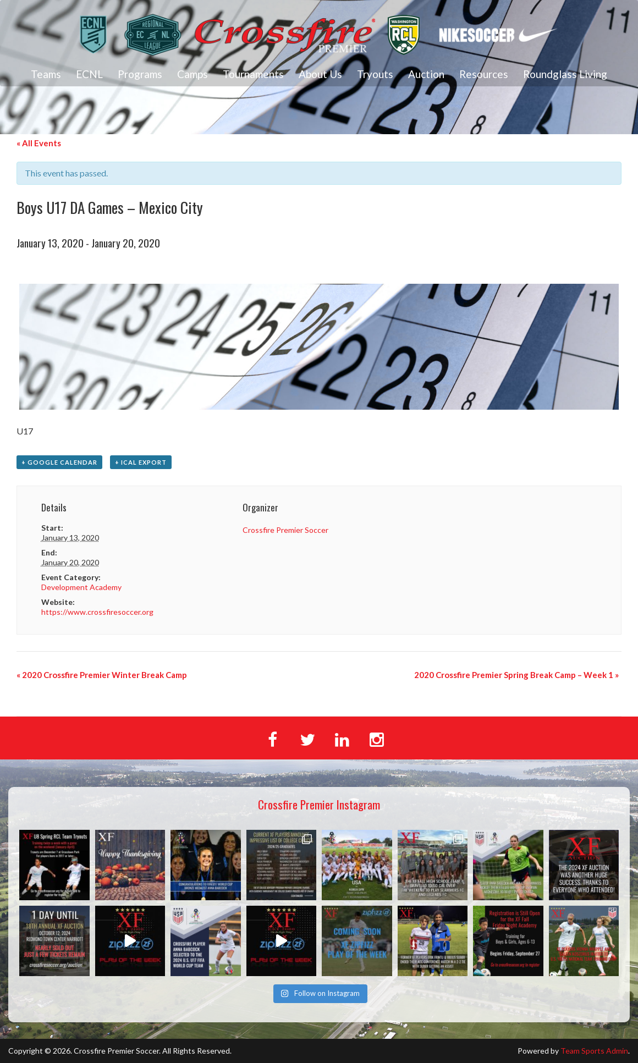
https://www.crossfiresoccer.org (97, 611)
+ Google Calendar (59, 462)
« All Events (38, 143)
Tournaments (253, 74)
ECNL (89, 74)
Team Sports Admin (594, 1050)
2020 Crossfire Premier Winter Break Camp (101, 675)
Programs (140, 74)
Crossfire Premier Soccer (285, 530)
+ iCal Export (141, 462)
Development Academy (81, 587)
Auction (426, 74)
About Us (320, 74)
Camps (192, 74)
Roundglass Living (565, 74)
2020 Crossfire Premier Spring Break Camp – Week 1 (516, 675)
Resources (483, 74)
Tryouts (375, 74)
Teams (46, 74)
